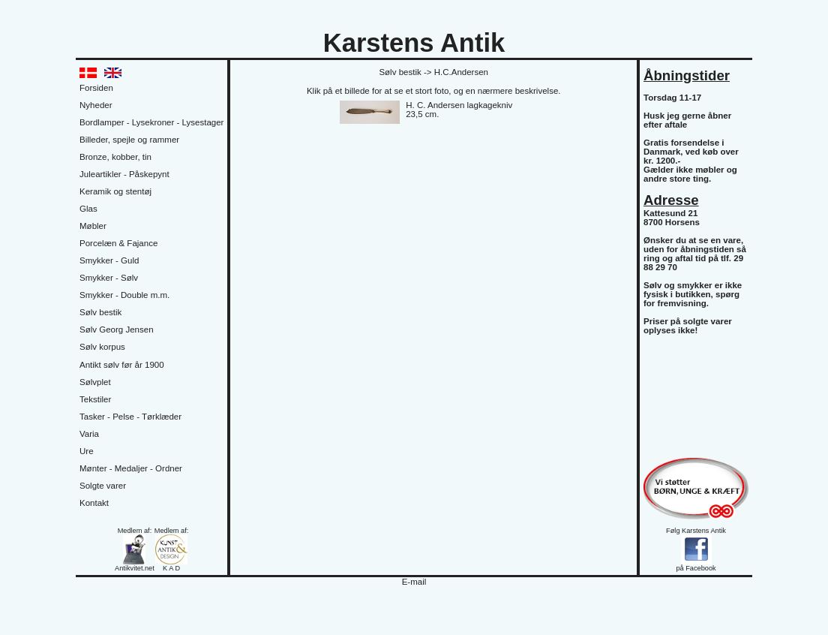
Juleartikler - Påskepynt (125, 174)
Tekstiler (95, 399)
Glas (89, 208)
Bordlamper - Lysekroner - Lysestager (152, 122)
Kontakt (94, 502)
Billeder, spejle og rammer (129, 139)
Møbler (93, 225)
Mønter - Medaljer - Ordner (131, 468)
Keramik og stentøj (116, 191)
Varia (89, 433)
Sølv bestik (101, 312)
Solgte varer (103, 485)
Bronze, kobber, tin (116, 156)
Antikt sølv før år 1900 (122, 364)
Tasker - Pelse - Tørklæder (131, 416)
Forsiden (96, 87)
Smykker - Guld (109, 260)
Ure (87, 451)
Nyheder (96, 105)
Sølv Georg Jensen (117, 329)
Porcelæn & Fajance (119, 243)
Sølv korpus (102, 346)
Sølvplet (95, 382)
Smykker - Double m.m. (125, 294)
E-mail (414, 581)
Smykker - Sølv (109, 277)
